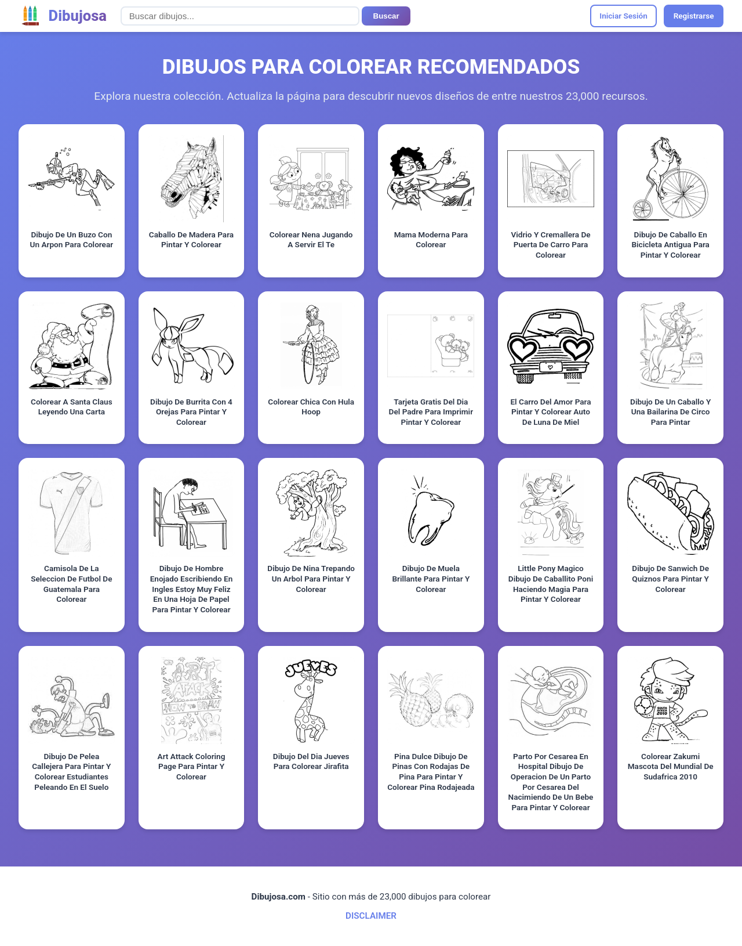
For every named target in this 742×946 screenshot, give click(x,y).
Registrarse (694, 15)
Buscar (386, 16)
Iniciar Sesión (623, 15)
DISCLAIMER (371, 916)
